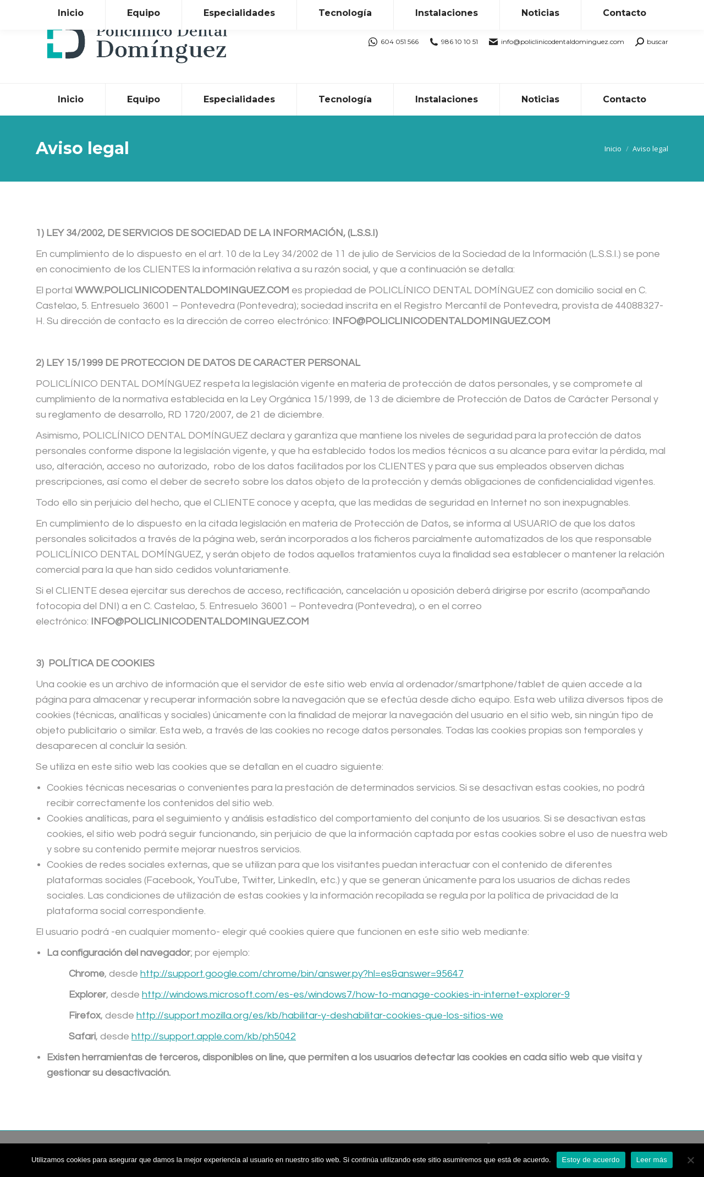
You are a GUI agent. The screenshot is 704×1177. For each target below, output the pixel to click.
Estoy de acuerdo (591, 1160)
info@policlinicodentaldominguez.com (556, 41)
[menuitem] (70, 100)
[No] (690, 1159)
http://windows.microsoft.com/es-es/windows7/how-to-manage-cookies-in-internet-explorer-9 (356, 994)
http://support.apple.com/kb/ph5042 (213, 1036)
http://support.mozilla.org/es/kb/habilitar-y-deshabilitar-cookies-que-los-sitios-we (319, 1015)
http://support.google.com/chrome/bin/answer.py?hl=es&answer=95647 (302, 973)
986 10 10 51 (454, 41)
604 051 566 (394, 41)
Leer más (651, 1160)
